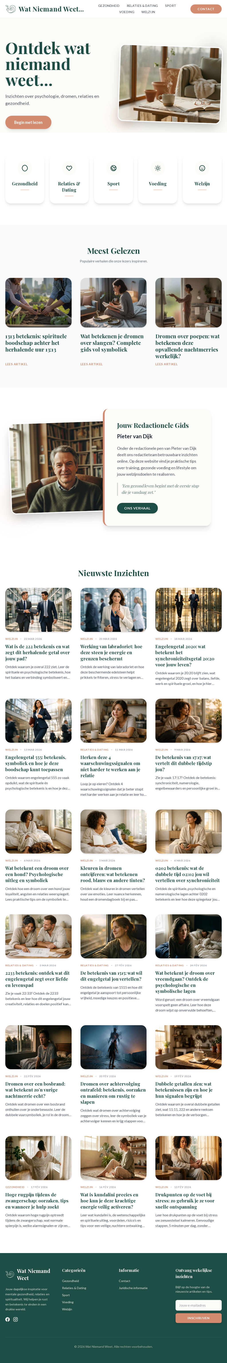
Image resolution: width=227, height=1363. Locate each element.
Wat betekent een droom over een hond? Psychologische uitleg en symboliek (37, 874)
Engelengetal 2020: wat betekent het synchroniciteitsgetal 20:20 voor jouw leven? (184, 655)
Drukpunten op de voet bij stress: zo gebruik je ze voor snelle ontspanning (185, 1201)
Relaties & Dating (142, 6)
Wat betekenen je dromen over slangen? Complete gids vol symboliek (112, 343)
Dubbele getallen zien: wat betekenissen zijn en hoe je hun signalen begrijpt (184, 1090)
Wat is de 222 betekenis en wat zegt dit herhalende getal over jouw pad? (37, 652)
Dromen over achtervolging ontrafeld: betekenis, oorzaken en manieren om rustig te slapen (113, 1093)
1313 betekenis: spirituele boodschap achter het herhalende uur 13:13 (36, 343)
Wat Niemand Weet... (44, 9)
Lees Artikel (16, 364)
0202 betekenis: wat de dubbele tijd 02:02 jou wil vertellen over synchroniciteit (187, 874)
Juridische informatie (133, 1288)
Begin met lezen (28, 122)
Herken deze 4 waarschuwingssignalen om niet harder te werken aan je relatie (110, 766)
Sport (170, 6)
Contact (206, 9)
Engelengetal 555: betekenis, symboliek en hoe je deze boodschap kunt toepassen (35, 763)
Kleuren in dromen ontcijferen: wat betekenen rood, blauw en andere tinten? (112, 874)
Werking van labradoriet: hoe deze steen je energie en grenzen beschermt (111, 652)
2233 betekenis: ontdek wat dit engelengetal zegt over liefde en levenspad (37, 979)
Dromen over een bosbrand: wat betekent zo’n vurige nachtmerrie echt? (35, 1090)
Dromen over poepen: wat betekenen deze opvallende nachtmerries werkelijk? (187, 346)
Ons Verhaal (137, 508)
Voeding (126, 12)
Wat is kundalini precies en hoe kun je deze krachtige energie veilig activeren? (109, 1201)
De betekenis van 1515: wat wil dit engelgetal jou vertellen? (111, 976)
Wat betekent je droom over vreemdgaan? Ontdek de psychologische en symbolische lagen (185, 982)
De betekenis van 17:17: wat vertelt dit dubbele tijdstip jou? (183, 763)
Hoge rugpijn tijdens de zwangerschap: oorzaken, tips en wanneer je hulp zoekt (36, 1201)
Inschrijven (199, 1318)
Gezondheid (109, 6)
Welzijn (148, 12)
